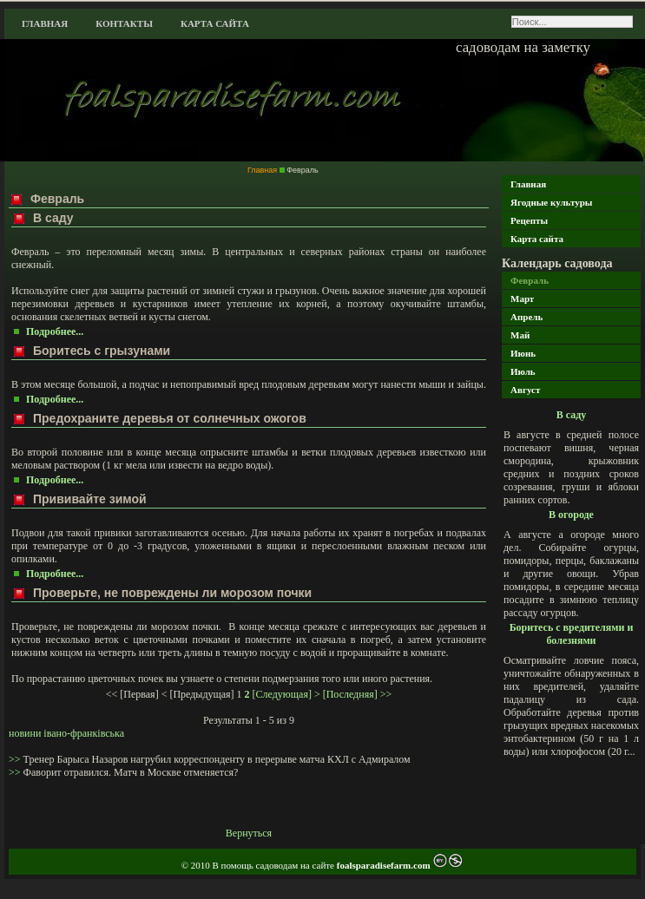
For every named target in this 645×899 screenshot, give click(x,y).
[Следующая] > (286, 694)
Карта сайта (215, 23)
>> (16, 759)
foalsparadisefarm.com (385, 865)
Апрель (526, 317)
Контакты (124, 23)
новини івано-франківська (66, 733)
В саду (571, 415)
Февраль (529, 280)
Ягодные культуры (551, 202)
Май (520, 335)
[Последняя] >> (357, 694)
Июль (523, 371)
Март (522, 298)
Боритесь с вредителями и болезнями (572, 633)
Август (525, 389)
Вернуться (249, 833)
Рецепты (529, 220)
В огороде (571, 515)
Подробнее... (54, 331)
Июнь (523, 353)
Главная (45, 23)
